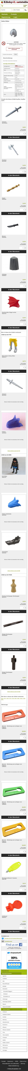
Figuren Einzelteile (7, 1006)
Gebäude (5, 1011)
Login (15, 17)
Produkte (14, 14)
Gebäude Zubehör (7, 1014)
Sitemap (23, 1063)
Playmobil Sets (5, 970)
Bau (3, 981)
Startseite (5, 14)
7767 (16, 96)
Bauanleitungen (6, 983)
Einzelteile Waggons (7, 991)
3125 (16, 92)
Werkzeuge (5, 1047)
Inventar (4, 1017)
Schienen (5, 993)
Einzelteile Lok (6, 996)
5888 (16, 94)
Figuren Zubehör (6, 1009)
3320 (21, 92)
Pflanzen (5, 1027)
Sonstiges (5, 1050)
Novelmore (5, 1024)
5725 (16, 93)
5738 (19, 93)
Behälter (4, 986)
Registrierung (6, 17)
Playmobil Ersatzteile (7, 973)
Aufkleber (5, 978)
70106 (19, 94)
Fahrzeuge (5, 999)
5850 (21, 93)
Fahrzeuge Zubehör (7, 1001)
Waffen (4, 1040)
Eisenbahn (5, 988)
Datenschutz (23, 1061)
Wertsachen (5, 1045)
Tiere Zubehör (6, 1034)
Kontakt (4, 1061)
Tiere (4, 1032)
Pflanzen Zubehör (6, 1029)
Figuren (4, 1004)
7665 (22, 94)
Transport (5, 1037)
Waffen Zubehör (6, 1042)
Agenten (4, 976)
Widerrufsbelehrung (13, 1065)
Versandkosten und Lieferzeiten (10, 1063)
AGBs (16, 1061)
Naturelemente (6, 1022)
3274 (19, 92)
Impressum (10, 1061)
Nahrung (4, 1019)
